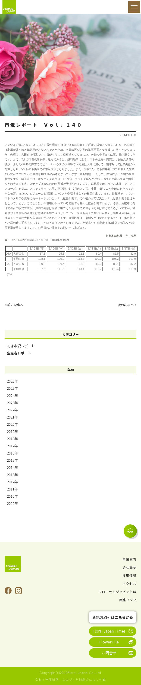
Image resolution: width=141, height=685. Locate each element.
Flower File (109, 642)
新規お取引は (112, 617)
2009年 (12, 503)
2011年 (12, 489)
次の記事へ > (127, 304)
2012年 (12, 481)
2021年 (12, 417)
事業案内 (129, 559)
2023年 (12, 402)
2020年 (12, 424)
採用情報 (129, 575)
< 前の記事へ (14, 304)
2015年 (12, 460)
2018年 (12, 438)
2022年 (12, 409)
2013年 (12, 474)
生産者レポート (19, 353)
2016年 (12, 453)
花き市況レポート (21, 345)
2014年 (12, 467)
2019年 (12, 431)
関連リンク (128, 599)
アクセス (129, 583)
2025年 (12, 388)
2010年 (12, 496)
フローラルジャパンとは (117, 591)
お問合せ (109, 653)
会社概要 (129, 567)
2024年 (12, 395)
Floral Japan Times (109, 631)
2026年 (12, 381)
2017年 (12, 445)
